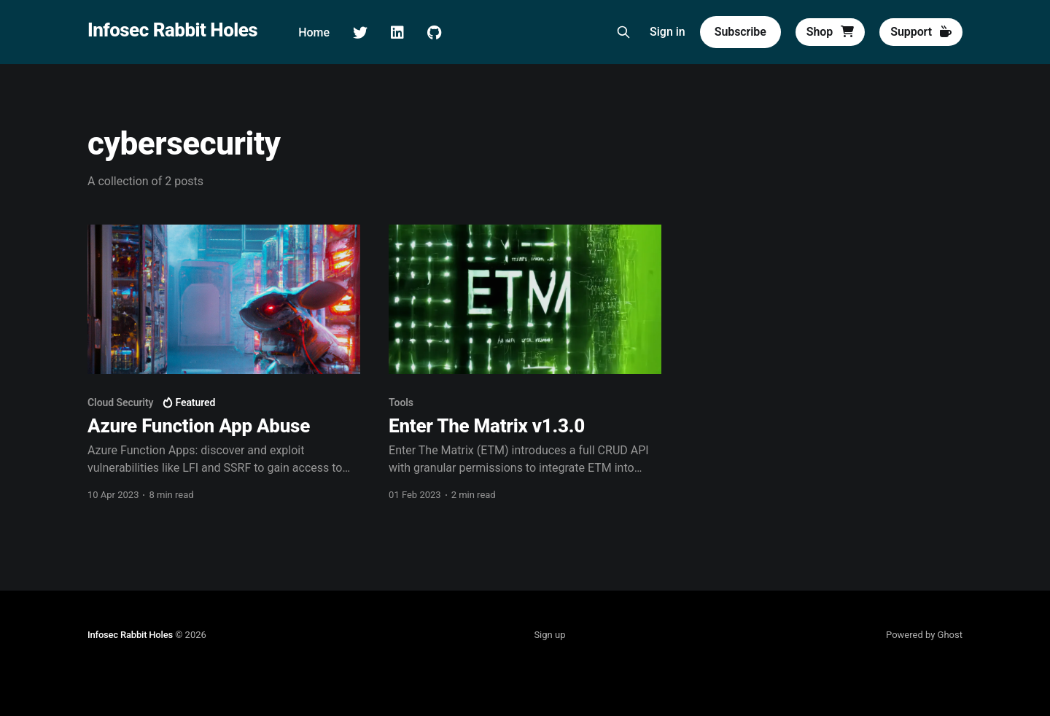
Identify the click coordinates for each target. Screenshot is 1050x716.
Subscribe (740, 32)
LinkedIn (397, 32)
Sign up (549, 634)
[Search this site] (623, 32)
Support (921, 32)
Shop (830, 32)
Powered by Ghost (924, 634)
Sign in (667, 32)
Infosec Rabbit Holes (172, 30)
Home (314, 32)
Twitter (360, 32)
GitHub (434, 32)
